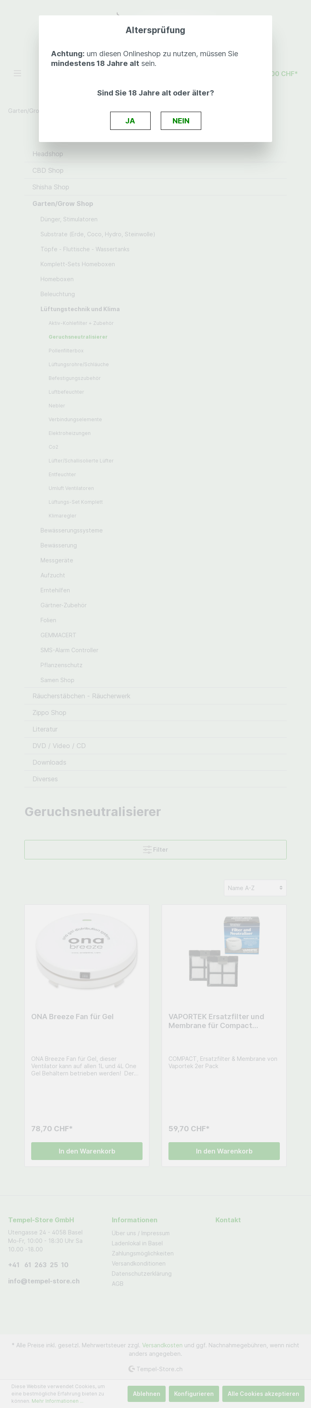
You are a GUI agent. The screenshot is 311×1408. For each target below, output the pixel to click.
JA (130, 120)
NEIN (181, 120)
